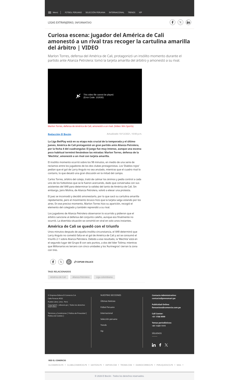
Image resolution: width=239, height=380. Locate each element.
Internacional (116, 12)
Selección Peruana (95, 12)
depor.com (111, 365)
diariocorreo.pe (144, 365)
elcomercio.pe (55, 365)
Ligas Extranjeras (60, 22)
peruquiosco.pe (165, 365)
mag (179, 365)
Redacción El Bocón (59, 134)
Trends (131, 12)
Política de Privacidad (76, 313)
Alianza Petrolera (81, 277)
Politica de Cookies (55, 316)
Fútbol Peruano (73, 12)
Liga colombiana (104, 277)
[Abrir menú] (53, 12)
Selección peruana (108, 319)
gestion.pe (96, 365)
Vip (140, 12)
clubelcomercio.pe (77, 365)
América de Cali (58, 277)
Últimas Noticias (107, 301)
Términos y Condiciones (57, 313)
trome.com (126, 365)
